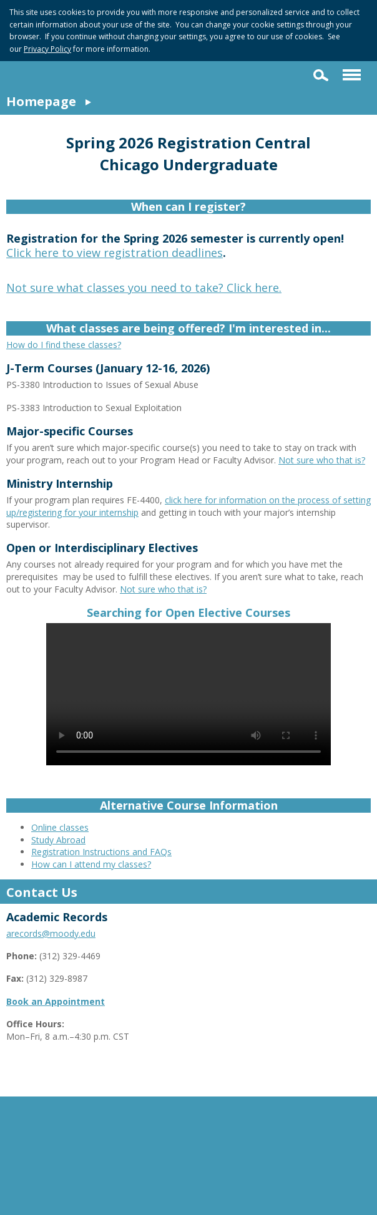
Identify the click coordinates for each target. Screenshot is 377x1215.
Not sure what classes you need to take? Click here (142, 287)
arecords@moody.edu (50, 933)
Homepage (41, 101)
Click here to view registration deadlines (114, 252)
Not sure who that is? (321, 460)
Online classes (60, 827)
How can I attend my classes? (91, 864)
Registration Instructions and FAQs (101, 852)
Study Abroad (58, 840)
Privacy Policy (47, 49)
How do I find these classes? (63, 345)
